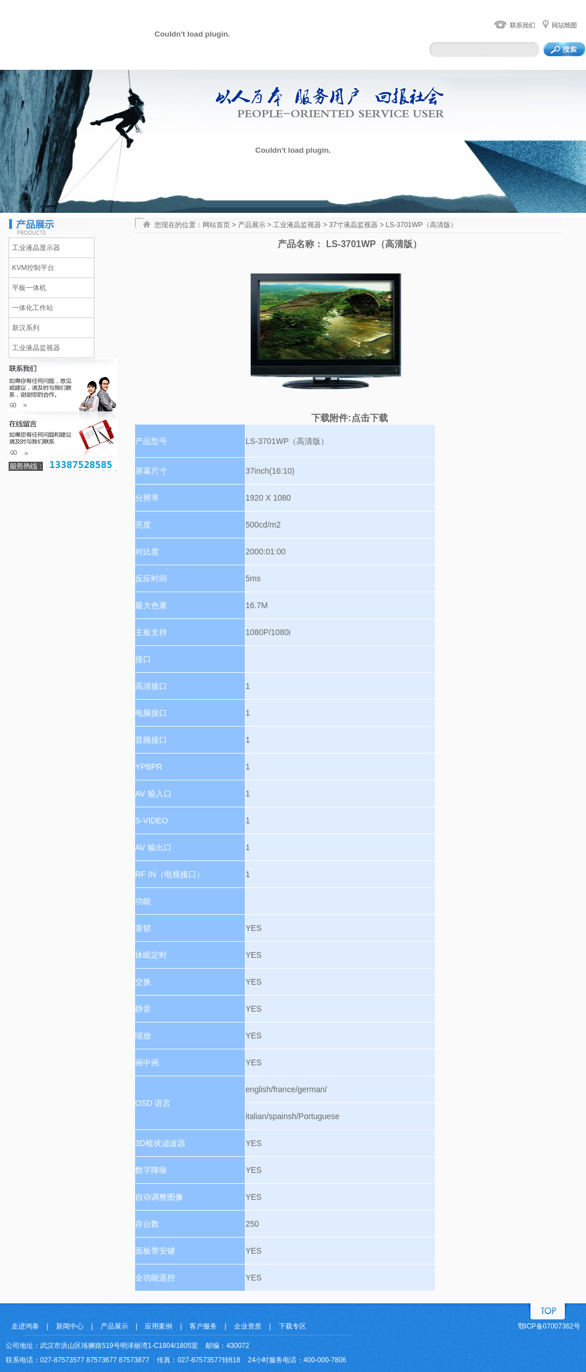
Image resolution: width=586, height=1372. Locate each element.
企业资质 (248, 1326)
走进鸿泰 (25, 1326)
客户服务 (203, 1326)
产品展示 (114, 1326)
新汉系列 (25, 328)
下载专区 (292, 1326)
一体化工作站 (32, 308)
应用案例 (158, 1326)
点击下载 (369, 418)
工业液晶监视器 (36, 348)
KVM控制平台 (33, 268)
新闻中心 (70, 1326)
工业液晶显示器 (36, 248)
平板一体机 (29, 288)
